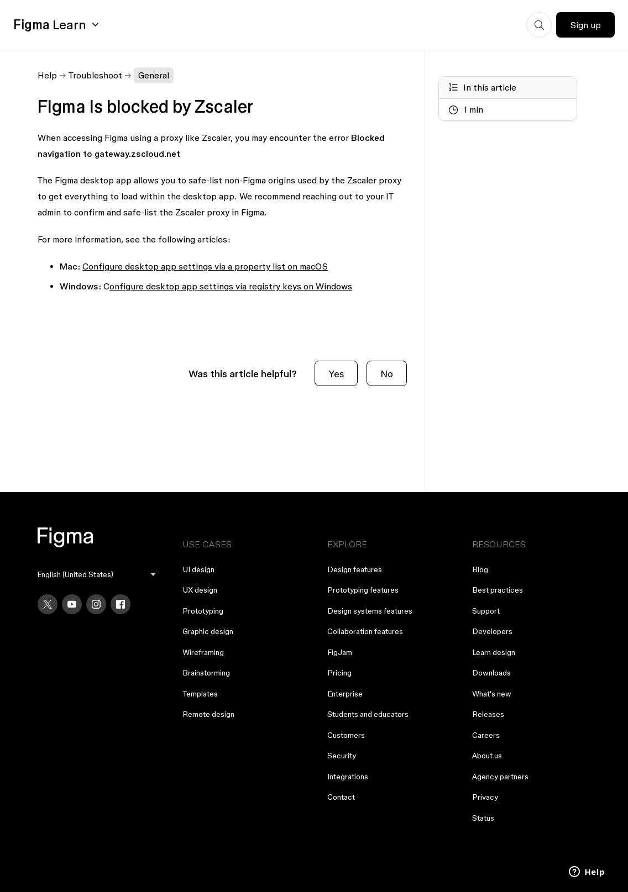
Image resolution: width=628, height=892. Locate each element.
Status (483, 818)
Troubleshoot (95, 75)
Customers (346, 735)
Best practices (497, 589)
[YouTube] (72, 604)
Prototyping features (363, 589)
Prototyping (202, 610)
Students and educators (368, 714)
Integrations (347, 776)
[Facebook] (120, 604)
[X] (47, 604)
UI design (198, 569)
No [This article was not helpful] (386, 373)
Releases (488, 714)
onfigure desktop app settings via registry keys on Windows (230, 286)
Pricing (339, 672)
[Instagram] (96, 604)
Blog (480, 569)
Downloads (491, 672)
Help (47, 75)
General (153, 75)
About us (487, 755)
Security (341, 755)
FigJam (339, 652)
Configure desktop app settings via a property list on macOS (205, 266)
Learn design (493, 652)
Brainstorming (206, 672)
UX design (199, 589)
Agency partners (500, 776)
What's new (491, 693)
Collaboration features (365, 631)
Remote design (208, 714)
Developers (492, 631)
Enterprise (345, 693)
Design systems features (369, 610)
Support (486, 610)
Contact (341, 797)
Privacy (485, 797)
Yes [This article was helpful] (336, 373)
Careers (486, 735)
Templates (200, 693)
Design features (354, 569)
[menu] (97, 574)
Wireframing (203, 652)
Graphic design (207, 631)
